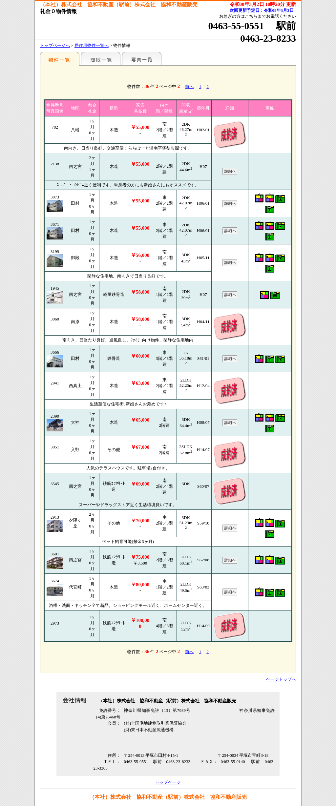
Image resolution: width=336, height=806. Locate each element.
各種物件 (59, 58)
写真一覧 (141, 58)
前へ (189, 86)
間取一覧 (100, 58)
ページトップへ (281, 679)
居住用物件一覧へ (91, 45)
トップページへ (55, 45)
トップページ (168, 782)
